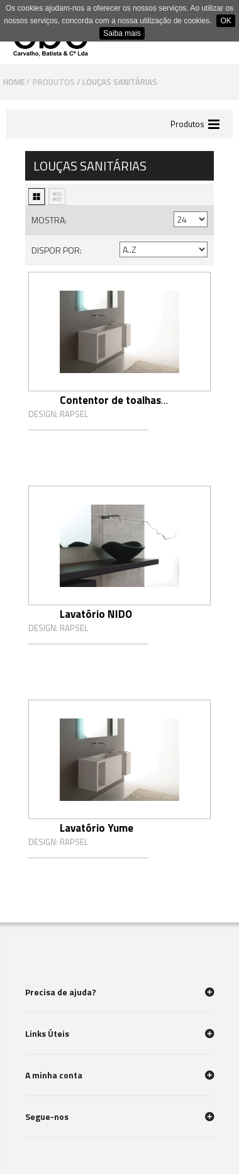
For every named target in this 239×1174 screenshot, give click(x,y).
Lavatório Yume (96, 828)
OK (225, 20)
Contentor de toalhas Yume (110, 407)
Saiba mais (121, 33)
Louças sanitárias (120, 81)
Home (14, 81)
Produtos (54, 81)
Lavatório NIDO (96, 614)
